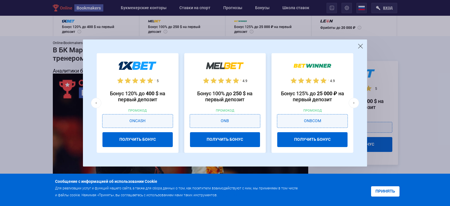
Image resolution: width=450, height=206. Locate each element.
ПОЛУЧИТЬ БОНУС (137, 139)
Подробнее (229, 194)
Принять (385, 191)
